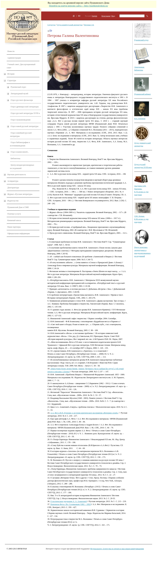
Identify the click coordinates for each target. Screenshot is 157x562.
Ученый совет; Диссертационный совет (21, 66)
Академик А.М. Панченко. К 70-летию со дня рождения (141, 189)
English (94, 16)
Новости (11, 51)
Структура (11, 80)
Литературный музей (19, 93)
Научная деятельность (16, 174)
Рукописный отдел (18, 87)
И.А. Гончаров (139, 118)
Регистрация (106, 16)
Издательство (13, 201)
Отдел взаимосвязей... (20, 152)
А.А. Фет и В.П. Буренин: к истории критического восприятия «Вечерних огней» (84, 413)
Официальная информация (18, 233)
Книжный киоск (14, 220)
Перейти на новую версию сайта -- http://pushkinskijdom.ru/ (78, 5)
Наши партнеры (14, 227)
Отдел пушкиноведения (20, 120)
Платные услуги (14, 214)
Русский (88, 16)
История (10, 74)
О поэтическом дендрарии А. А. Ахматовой (68, 501)
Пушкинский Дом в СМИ (18, 207)
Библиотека (15, 158)
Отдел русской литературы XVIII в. (25, 113)
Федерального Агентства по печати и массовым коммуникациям (117, 549)
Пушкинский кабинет (142, 94)
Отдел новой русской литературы (24, 126)
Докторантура (13, 187)
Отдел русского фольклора (22, 100)
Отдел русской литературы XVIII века (143, 164)
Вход (113, 16)
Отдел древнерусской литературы (25, 107)
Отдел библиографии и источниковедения (20, 144)
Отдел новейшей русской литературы (21, 134)
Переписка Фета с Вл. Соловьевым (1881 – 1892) (70, 504)
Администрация (14, 58)
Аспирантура (12, 181)
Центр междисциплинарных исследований (22, 166)
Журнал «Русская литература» (20, 194)
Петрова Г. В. (89, 25)
